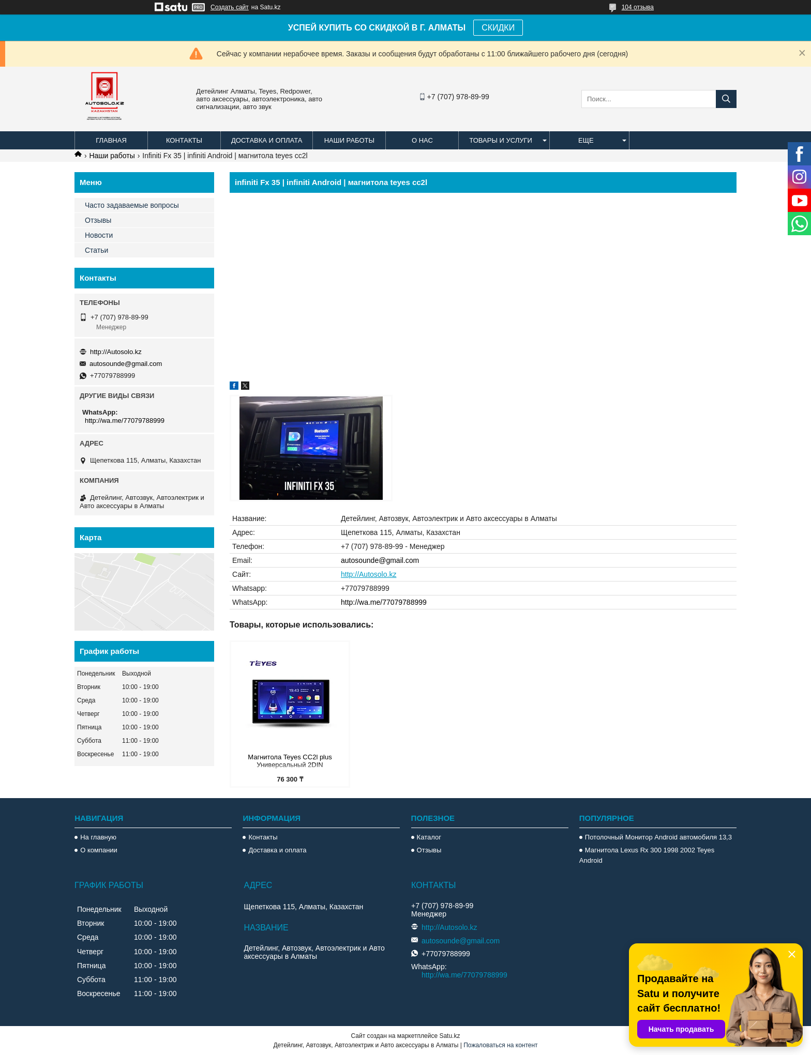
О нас (422, 140)
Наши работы (349, 140)
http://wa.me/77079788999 (384, 602)
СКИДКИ (498, 27)
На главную (98, 837)
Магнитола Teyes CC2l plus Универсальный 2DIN (290, 761)
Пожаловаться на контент (500, 1045)
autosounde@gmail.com (380, 560)
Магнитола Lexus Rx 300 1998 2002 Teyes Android (646, 855)
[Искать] (726, 99)
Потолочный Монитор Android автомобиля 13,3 (658, 837)
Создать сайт (230, 7)
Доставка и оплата (266, 140)
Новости (99, 235)
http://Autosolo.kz (368, 574)
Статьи (96, 250)
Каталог (429, 837)
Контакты (184, 140)
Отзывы (98, 220)
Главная (111, 140)
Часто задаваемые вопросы (132, 205)
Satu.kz (449, 1035)
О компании (98, 850)
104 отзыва (638, 7)
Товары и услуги (500, 140)
